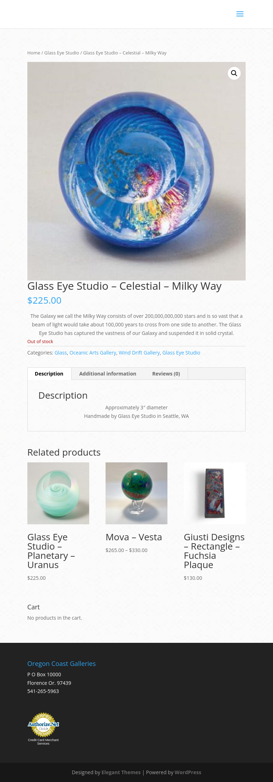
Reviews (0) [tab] (166, 373)
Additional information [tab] (107, 373)
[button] (234, 73)
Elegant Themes (121, 772)
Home (33, 52)
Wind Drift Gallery (139, 352)
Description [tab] (49, 373)
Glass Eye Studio (61, 52)
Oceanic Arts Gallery (92, 352)
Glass (60, 352)
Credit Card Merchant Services (43, 741)
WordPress (188, 772)
